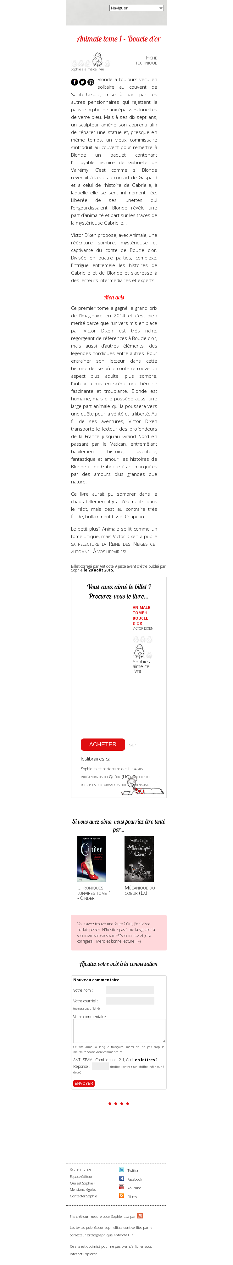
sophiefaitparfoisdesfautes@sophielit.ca (108, 935)
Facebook (134, 1179)
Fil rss (132, 1196)
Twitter (133, 1170)
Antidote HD (123, 1235)
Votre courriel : (85, 1001)
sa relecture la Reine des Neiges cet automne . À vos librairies (114, 547)
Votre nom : (83, 990)
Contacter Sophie (83, 1196)
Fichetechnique (146, 60)
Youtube (134, 1187)
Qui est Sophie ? (82, 1183)
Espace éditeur (81, 1176)
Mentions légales (83, 1189)
